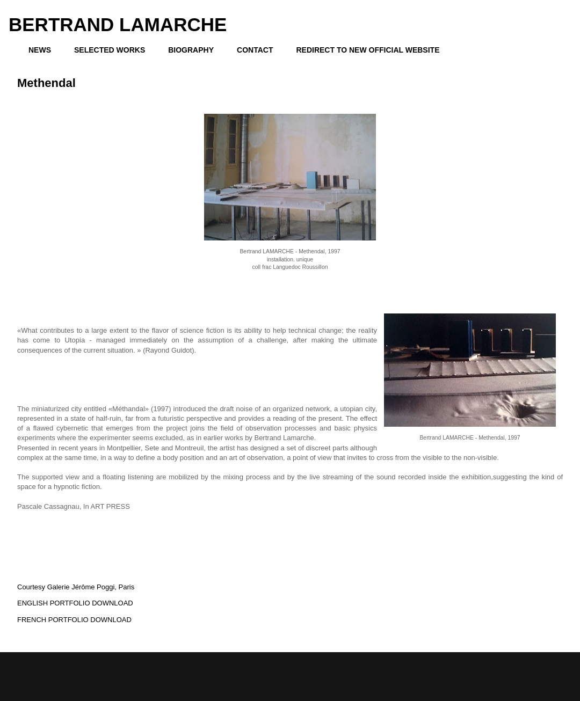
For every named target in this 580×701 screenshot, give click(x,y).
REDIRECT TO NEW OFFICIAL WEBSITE (367, 50)
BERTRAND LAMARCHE (118, 24)
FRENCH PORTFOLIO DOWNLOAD (74, 620)
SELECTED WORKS (109, 50)
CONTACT (255, 50)
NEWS (39, 50)
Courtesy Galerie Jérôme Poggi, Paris (75, 587)
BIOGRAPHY (191, 50)
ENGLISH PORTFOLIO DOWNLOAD (75, 603)
